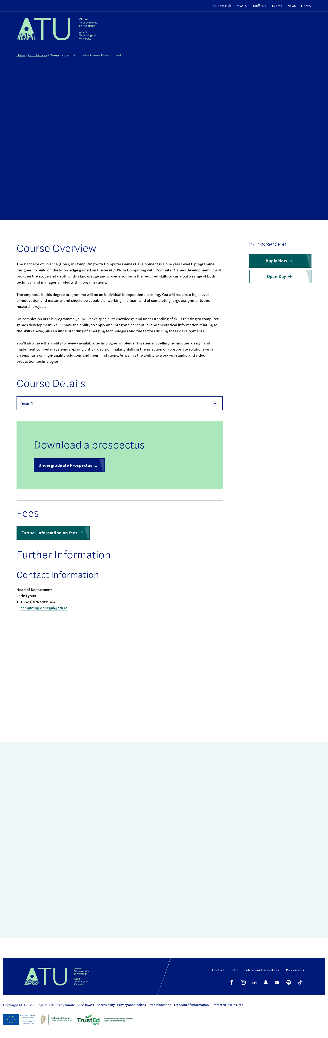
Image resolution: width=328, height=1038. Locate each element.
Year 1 (27, 403)
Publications (295, 969)
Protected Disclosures (227, 1004)
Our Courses (37, 55)
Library (306, 5)
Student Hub (222, 5)
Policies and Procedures (261, 969)
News (291, 5)
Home (21, 55)
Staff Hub (259, 5)
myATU (242, 5)
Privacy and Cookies (131, 1004)
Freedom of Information (191, 1004)
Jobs (234, 969)
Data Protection (160, 1004)
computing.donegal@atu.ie (43, 607)
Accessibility (106, 1004)
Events (277, 5)
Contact (218, 969)
